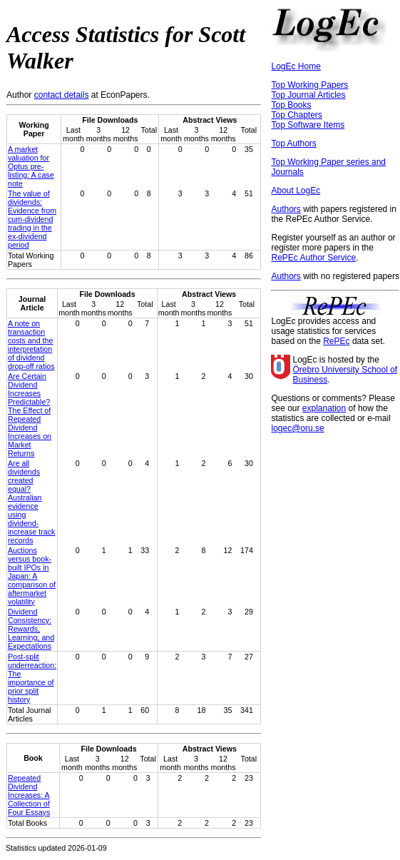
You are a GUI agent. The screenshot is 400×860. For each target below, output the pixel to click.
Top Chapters (296, 115)
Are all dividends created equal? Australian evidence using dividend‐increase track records (31, 502)
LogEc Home (295, 66)
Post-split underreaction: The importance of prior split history (32, 678)
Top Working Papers (309, 85)
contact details (61, 95)
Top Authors (293, 143)
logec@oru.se (297, 428)
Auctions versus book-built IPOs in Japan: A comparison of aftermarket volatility (32, 576)
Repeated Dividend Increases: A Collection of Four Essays (29, 795)
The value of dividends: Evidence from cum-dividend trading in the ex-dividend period (32, 219)
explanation (324, 408)
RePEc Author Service (313, 258)
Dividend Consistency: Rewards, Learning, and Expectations (31, 628)
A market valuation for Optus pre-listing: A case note (31, 166)
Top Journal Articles (308, 95)
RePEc (336, 341)
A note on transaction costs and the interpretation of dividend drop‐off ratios (31, 344)
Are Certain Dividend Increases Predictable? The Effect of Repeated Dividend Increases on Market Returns (29, 414)
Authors (285, 209)
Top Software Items (307, 125)
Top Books (291, 105)
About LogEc (295, 191)
